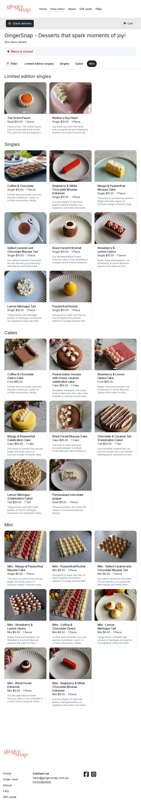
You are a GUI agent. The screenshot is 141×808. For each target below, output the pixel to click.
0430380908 (42, 782)
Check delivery (20, 23)
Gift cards (85, 8)
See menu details (15, 42)
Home (43, 8)
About (72, 8)
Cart (128, 23)
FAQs (99, 8)
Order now (10, 779)
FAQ (6, 791)
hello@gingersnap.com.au (51, 778)
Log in (128, 8)
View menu (57, 8)
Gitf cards (9, 797)
